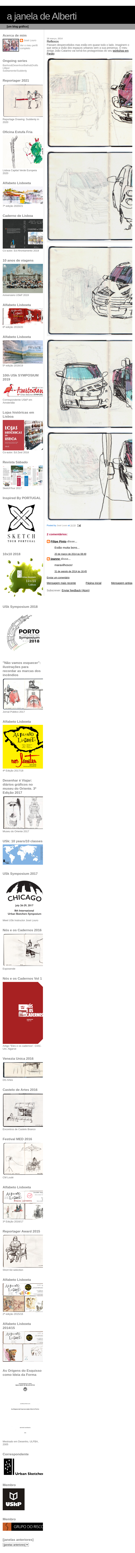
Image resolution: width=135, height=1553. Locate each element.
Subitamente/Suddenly (15, 70)
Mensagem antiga (121, 583)
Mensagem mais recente (61, 583)
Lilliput (6, 68)
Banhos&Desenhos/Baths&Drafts (20, 65)
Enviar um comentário (58, 577)
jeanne (56, 558)
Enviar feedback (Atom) (76, 590)
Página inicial (93, 583)
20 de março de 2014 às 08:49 (70, 554)
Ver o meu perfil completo (29, 47)
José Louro (30, 40)
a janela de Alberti (42, 16)
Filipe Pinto (59, 541)
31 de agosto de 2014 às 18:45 (71, 571)
